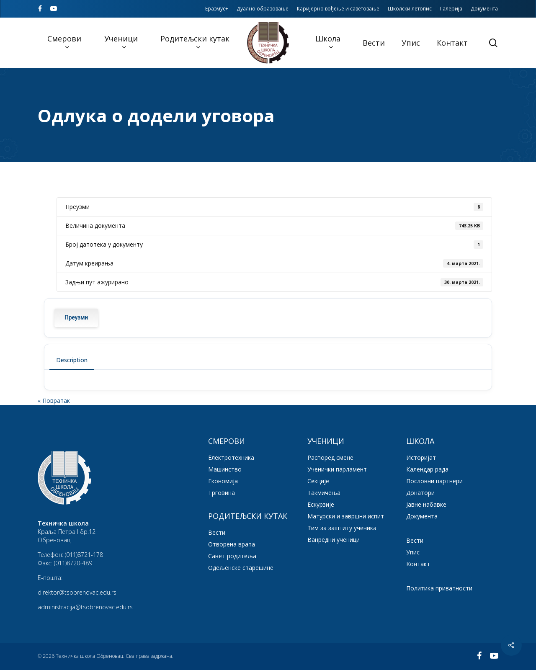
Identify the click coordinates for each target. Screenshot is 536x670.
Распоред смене (330, 457)
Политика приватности (439, 588)
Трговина (221, 493)
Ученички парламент (337, 469)
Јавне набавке (426, 504)
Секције (318, 481)
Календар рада (427, 469)
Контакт (418, 564)
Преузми (76, 317)
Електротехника (231, 457)
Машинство (225, 469)
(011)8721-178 (84, 555)
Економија (223, 481)
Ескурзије (320, 504)
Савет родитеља (232, 556)
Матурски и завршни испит (345, 516)
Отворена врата (231, 544)
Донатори (420, 493)
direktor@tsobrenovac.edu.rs (77, 592)
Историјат (421, 457)
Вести (216, 532)
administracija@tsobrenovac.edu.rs (85, 607)
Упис (413, 552)
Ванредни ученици (333, 540)
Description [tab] (72, 360)
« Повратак (54, 401)
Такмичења (323, 493)
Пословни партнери (434, 481)
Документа (422, 516)
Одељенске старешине (240, 568)
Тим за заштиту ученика (341, 528)
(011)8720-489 (73, 563)
